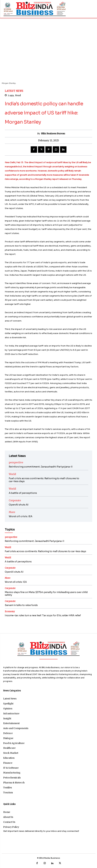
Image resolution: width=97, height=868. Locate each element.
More (12, 512)
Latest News (14, 91)
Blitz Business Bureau (53, 133)
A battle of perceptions (23, 492)
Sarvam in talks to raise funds (21, 605)
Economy (10, 611)
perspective (16, 462)
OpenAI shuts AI (18, 504)
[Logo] (48, 648)
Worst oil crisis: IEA (20, 516)
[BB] (34, 8)
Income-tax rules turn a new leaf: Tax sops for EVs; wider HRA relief (43, 615)
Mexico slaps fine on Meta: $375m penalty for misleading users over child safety (46, 593)
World (12, 474)
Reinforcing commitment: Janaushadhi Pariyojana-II (41, 466)
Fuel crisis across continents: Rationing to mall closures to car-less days (44, 480)
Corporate (15, 500)
